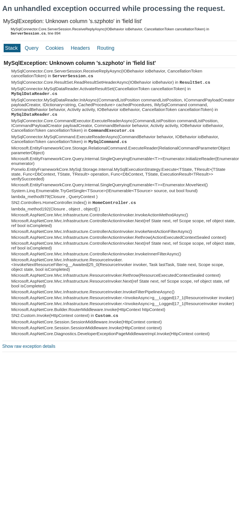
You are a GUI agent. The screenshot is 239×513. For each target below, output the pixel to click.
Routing (105, 48)
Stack (12, 48)
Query (32, 48)
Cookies (55, 48)
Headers (81, 48)
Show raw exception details (28, 346)
